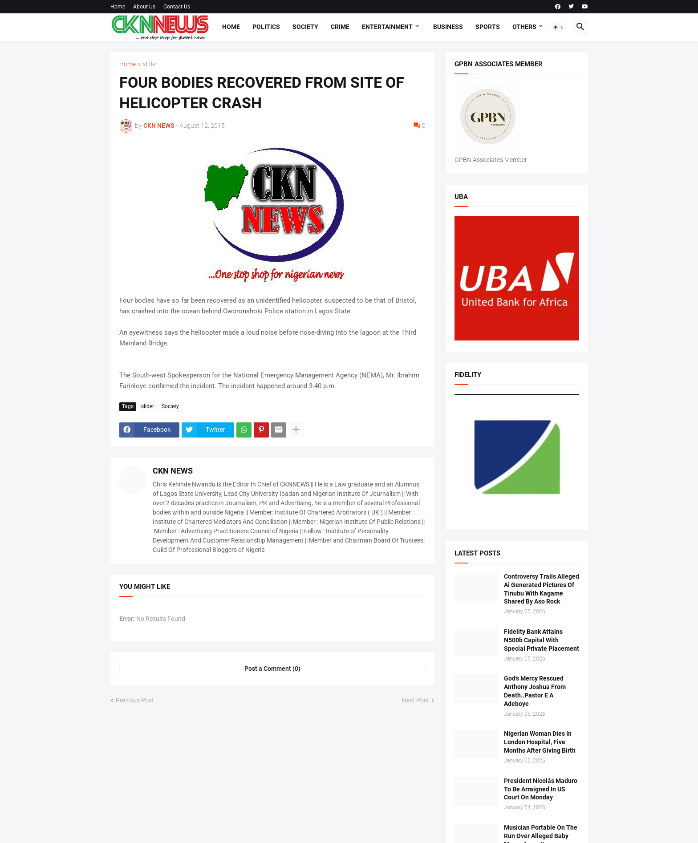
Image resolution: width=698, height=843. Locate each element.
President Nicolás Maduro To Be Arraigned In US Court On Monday (540, 789)
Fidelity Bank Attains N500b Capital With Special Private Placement (541, 640)
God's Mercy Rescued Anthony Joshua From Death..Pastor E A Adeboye (535, 691)
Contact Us (176, 7)
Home (117, 7)
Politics (266, 26)
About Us (144, 7)
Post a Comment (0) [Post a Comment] (272, 668)
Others (524, 26)
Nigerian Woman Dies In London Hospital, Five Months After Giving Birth (540, 742)
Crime (340, 26)
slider (150, 64)
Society (305, 26)
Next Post (415, 700)
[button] (558, 27)
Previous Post (135, 700)
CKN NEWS (173, 470)
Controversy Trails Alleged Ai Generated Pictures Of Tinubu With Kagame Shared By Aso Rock (541, 589)
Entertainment (387, 26)
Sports (487, 26)
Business (448, 26)
